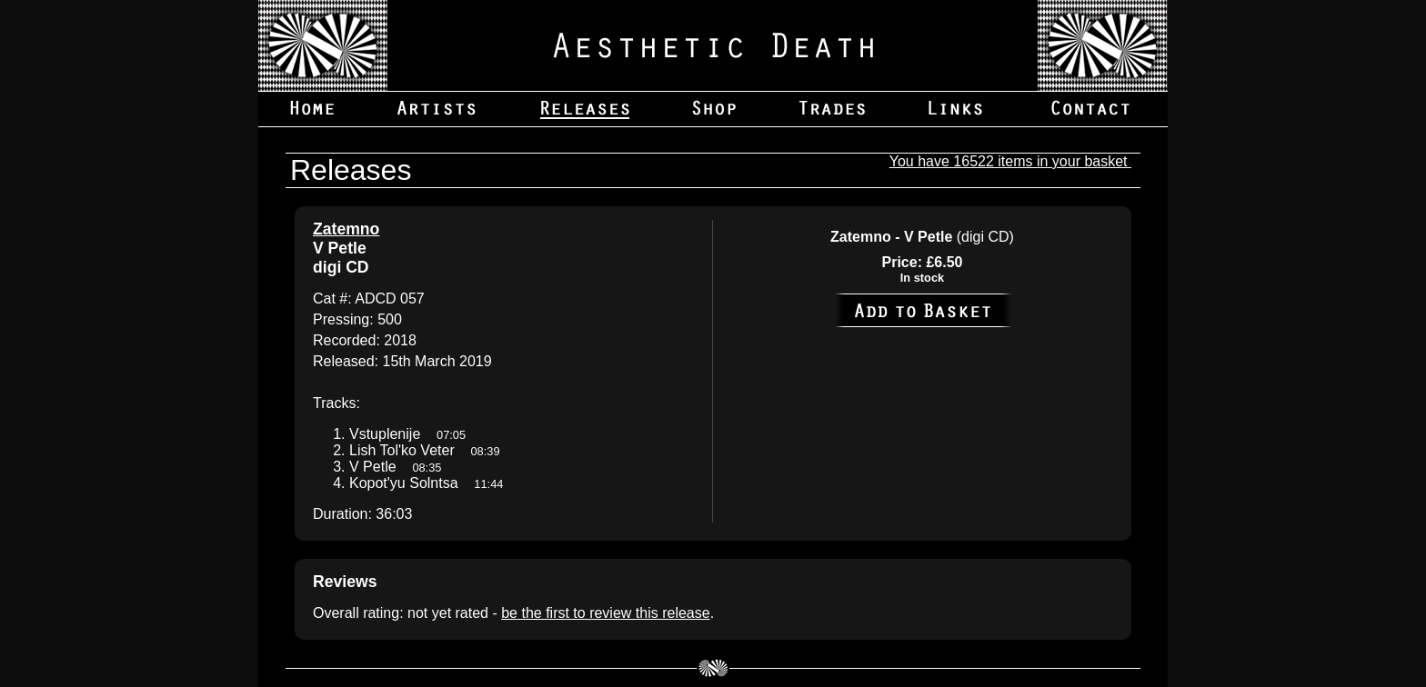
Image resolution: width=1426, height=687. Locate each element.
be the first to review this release (605, 613)
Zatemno (346, 229)
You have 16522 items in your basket (1010, 161)
